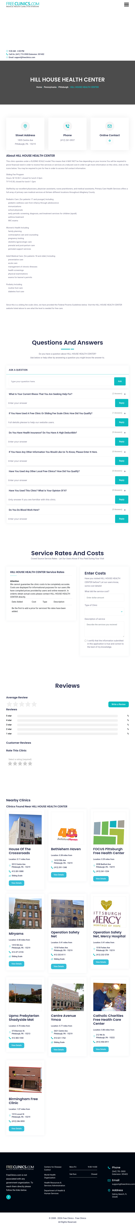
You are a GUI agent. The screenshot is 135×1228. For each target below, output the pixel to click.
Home (39, 87)
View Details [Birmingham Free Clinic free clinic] (16, 1129)
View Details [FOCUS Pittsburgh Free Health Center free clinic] (101, 879)
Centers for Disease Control (52, 1168)
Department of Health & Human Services (54, 1192)
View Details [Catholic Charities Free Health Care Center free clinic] (101, 1049)
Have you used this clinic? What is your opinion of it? (38, 490)
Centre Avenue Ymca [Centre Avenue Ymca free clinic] (63, 1018)
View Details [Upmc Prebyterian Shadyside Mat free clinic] (16, 1045)
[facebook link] (8, 1197)
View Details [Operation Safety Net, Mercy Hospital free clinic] (101, 962)
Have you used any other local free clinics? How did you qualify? (44, 471)
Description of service (95, 619)
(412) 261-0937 (67, 140)
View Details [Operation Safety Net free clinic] (59, 966)
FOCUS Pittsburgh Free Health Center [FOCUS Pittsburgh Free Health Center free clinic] (108, 851)
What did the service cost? (97, 591)
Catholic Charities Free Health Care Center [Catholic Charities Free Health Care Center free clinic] (108, 1020)
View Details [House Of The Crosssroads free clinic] (16, 883)
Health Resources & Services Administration (54, 1184)
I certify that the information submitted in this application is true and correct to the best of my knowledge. (105, 643)
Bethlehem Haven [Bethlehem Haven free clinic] (66, 849)
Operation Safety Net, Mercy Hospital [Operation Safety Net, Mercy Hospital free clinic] (109, 934)
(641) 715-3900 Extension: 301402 (30, 54)
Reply (121, 403)
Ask (120, 381)
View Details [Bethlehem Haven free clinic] (59, 875)
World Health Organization (50, 1176)
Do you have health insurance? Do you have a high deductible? (43, 432)
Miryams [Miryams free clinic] (16, 934)
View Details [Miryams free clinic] (16, 964)
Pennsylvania (50, 87)
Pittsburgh (63, 87)
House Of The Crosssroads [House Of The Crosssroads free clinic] (20, 851)
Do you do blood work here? (24, 509)
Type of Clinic (91, 605)
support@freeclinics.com (24, 57)
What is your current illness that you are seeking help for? (40, 394)
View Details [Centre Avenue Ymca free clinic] (59, 1050)
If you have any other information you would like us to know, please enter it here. (53, 452)
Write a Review (119, 704)
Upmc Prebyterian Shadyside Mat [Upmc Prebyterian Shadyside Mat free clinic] (24, 1018)
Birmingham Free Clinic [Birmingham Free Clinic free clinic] (23, 1101)
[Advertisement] (67, 28)
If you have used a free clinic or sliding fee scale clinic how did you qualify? (50, 413)
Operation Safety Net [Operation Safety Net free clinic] (65, 934)
